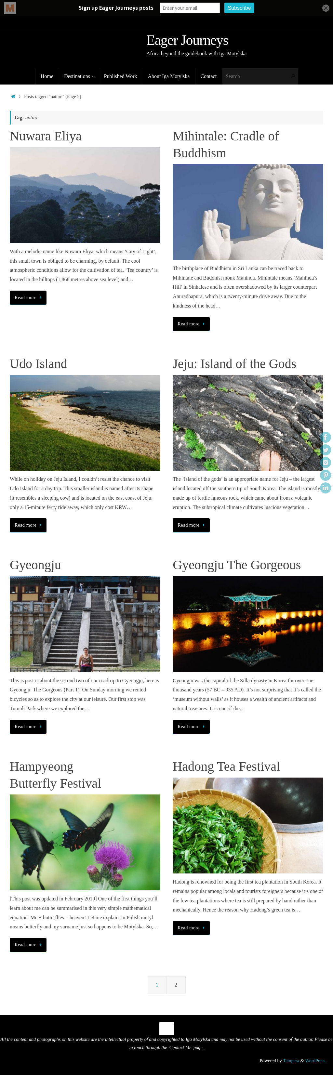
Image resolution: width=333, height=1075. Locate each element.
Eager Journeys (187, 40)
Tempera (291, 1060)
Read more (29, 297)
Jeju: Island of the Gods (234, 363)
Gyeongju (35, 564)
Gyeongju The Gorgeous (237, 564)
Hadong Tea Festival (226, 766)
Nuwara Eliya (46, 136)
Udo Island (38, 363)
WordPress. (315, 1060)
